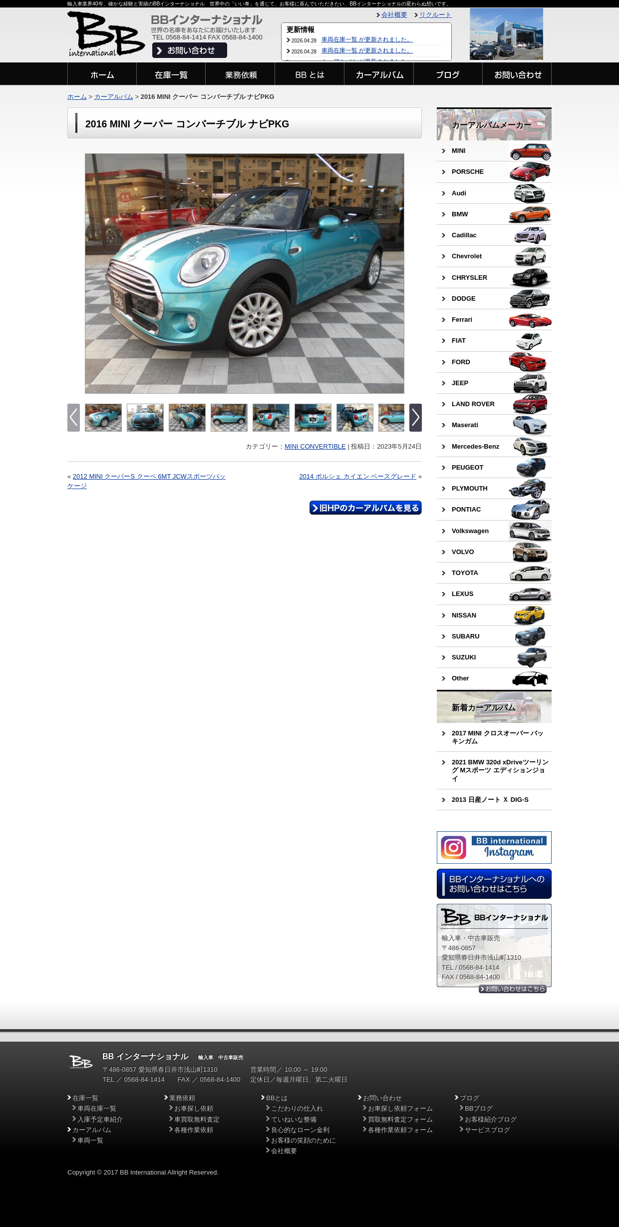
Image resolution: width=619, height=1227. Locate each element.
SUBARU (466, 636)
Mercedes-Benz (475, 446)
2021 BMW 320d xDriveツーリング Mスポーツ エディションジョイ (500, 770)
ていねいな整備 (293, 1119)
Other (460, 678)
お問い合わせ (382, 1098)
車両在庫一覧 (96, 1108)
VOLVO (463, 552)
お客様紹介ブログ (491, 1119)
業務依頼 (182, 1098)
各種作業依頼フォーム (400, 1130)
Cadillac (464, 235)
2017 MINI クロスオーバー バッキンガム (498, 737)
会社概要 (394, 14)
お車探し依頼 (193, 1108)
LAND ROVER (473, 404)
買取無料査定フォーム (400, 1119)
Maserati (465, 425)
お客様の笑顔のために (303, 1140)
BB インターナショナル (145, 1056)
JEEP (460, 383)
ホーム (77, 96)
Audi (459, 193)
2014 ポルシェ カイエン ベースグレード (357, 476)
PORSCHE (468, 171)
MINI (458, 150)
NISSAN (464, 615)
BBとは (277, 1098)
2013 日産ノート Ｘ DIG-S (490, 799)
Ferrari (462, 319)
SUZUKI (464, 657)
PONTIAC (466, 509)
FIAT (459, 340)
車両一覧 (90, 1140)
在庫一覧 (85, 1098)
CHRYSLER (469, 277)
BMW (460, 214)
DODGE (464, 298)
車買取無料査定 (197, 1119)
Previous (93, 274)
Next (395, 274)
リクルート (435, 14)
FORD (461, 362)
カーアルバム (113, 96)
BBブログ (479, 1108)
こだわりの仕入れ (297, 1108)
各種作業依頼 (193, 1130)
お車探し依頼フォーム (400, 1108)
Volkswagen (470, 531)
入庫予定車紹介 (100, 1119)
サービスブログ (487, 1130)
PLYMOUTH (470, 488)
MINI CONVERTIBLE (315, 446)
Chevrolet (467, 256)
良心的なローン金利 (300, 1130)
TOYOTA (465, 573)
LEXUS (462, 594)
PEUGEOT (468, 467)
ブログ (469, 1098)
